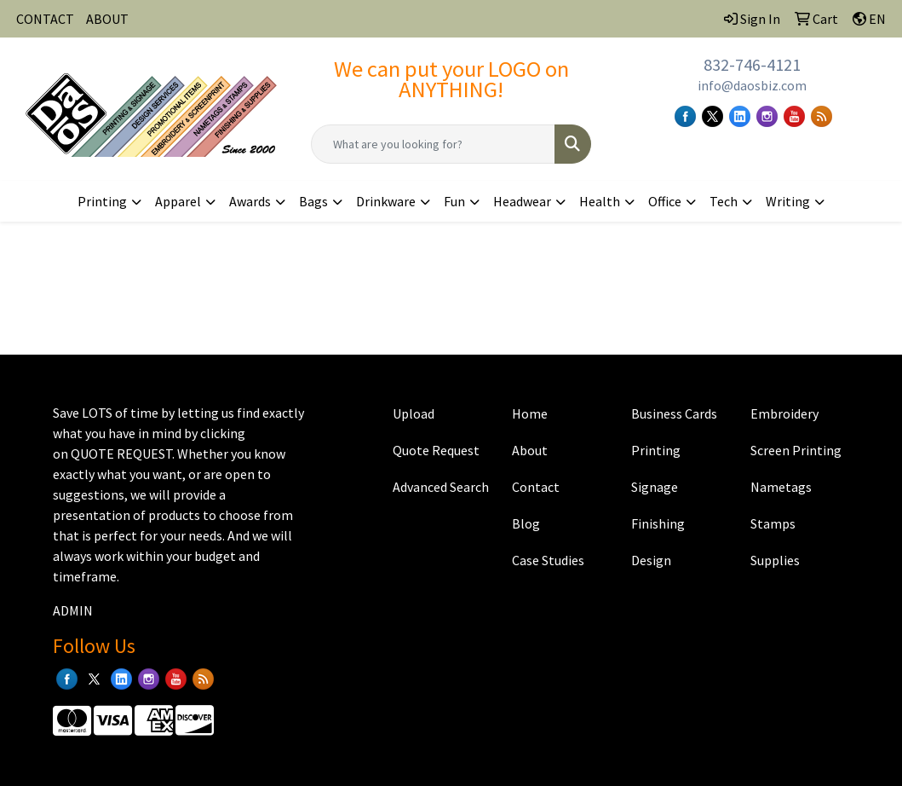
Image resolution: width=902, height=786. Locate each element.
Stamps (773, 523)
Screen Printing (796, 450)
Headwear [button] (522, 201)
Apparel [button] (178, 201)
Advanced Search (441, 486)
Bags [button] (313, 201)
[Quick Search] (433, 144)
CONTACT (45, 18)
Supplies (775, 560)
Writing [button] (788, 201)
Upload (413, 413)
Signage (654, 486)
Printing (656, 450)
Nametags (781, 486)
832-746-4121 (752, 64)
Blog (526, 523)
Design (651, 560)
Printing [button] (102, 201)
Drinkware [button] (386, 201)
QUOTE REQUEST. (123, 453)
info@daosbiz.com (752, 85)
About (530, 450)
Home (530, 413)
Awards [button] (250, 201)
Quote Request (436, 450)
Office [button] (664, 201)
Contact (536, 486)
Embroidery (784, 413)
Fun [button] (454, 201)
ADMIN (73, 610)
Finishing (658, 523)
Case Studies (548, 560)
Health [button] (599, 201)
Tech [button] (724, 201)
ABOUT (107, 18)
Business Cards (674, 413)
